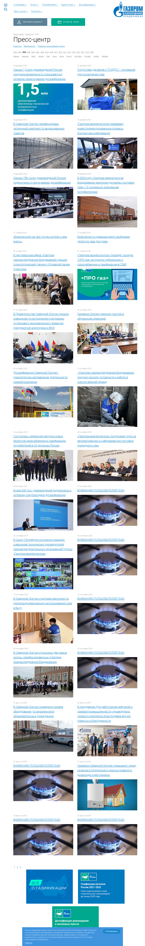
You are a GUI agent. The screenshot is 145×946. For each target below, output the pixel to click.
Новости (29, 34)
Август (69, 56)
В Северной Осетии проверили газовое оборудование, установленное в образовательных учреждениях (38, 711)
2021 (38, 52)
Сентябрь (78, 56)
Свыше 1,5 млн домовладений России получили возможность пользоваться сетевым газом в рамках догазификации (39, 74)
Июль (61, 56)
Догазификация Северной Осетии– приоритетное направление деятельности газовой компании (40, 377)
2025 (19, 52)
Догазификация (86, 4)
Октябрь (87, 56)
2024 (24, 52)
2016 (60, 52)
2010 (87, 52)
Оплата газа (71, 22)
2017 (56, 52)
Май (48, 56)
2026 (15, 52)
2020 (42, 52)
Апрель (41, 56)
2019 (47, 52)
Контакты (35, 11)
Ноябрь (96, 56)
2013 (74, 52)
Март (33, 56)
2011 (83, 52)
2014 (69, 52)
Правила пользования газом (51, 46)
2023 (28, 52)
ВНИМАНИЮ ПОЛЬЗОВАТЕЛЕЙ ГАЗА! (100, 490)
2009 (92, 52)
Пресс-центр (20, 11)
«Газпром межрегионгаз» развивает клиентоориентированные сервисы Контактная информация (100, 128)
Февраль (25, 56)
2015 (65, 52)
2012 (78, 52)
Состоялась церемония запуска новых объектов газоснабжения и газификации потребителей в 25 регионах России (39, 441)
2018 (51, 52)
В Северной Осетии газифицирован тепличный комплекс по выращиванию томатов (38, 128)
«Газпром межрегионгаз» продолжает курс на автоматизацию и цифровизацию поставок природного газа (106, 441)
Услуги (33, 4)
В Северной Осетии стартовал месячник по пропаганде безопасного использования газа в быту (42, 603)
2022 (33, 52)
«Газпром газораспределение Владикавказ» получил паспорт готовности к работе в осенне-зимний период (105, 377)
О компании (19, 4)
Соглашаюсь (111, 931)
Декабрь (105, 56)
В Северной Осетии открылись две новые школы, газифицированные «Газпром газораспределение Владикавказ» (40, 657)
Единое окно (67, 4)
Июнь (54, 56)
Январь (16, 56)
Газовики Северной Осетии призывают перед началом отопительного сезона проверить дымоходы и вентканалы (106, 770)
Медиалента (29, 46)
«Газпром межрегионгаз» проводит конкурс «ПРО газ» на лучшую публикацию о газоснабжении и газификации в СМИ (105, 260)
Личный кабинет (33, 22)
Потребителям (49, 4)
